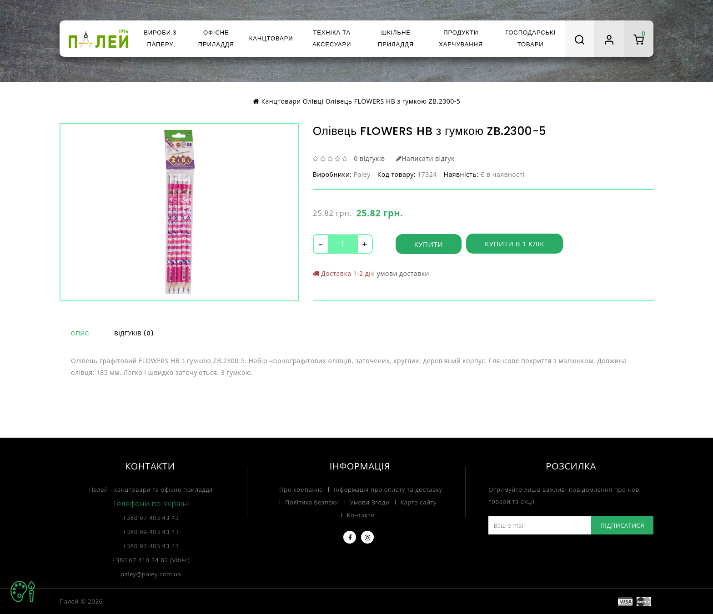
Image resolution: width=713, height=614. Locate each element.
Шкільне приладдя (396, 38)
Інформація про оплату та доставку (388, 489)
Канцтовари (271, 38)
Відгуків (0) (134, 333)
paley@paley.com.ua (151, 573)
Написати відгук (425, 158)
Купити (428, 244)
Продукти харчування (461, 38)
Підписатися (622, 525)
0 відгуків (369, 158)
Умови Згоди (370, 502)
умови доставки (403, 273)
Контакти (361, 514)
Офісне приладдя (216, 38)
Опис (80, 333)
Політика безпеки (312, 502)
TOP (22, 591)
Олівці (313, 101)
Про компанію (301, 489)
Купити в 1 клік (514, 244)
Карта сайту (419, 502)
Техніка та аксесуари (331, 38)
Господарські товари (530, 38)
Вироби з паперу (160, 38)
